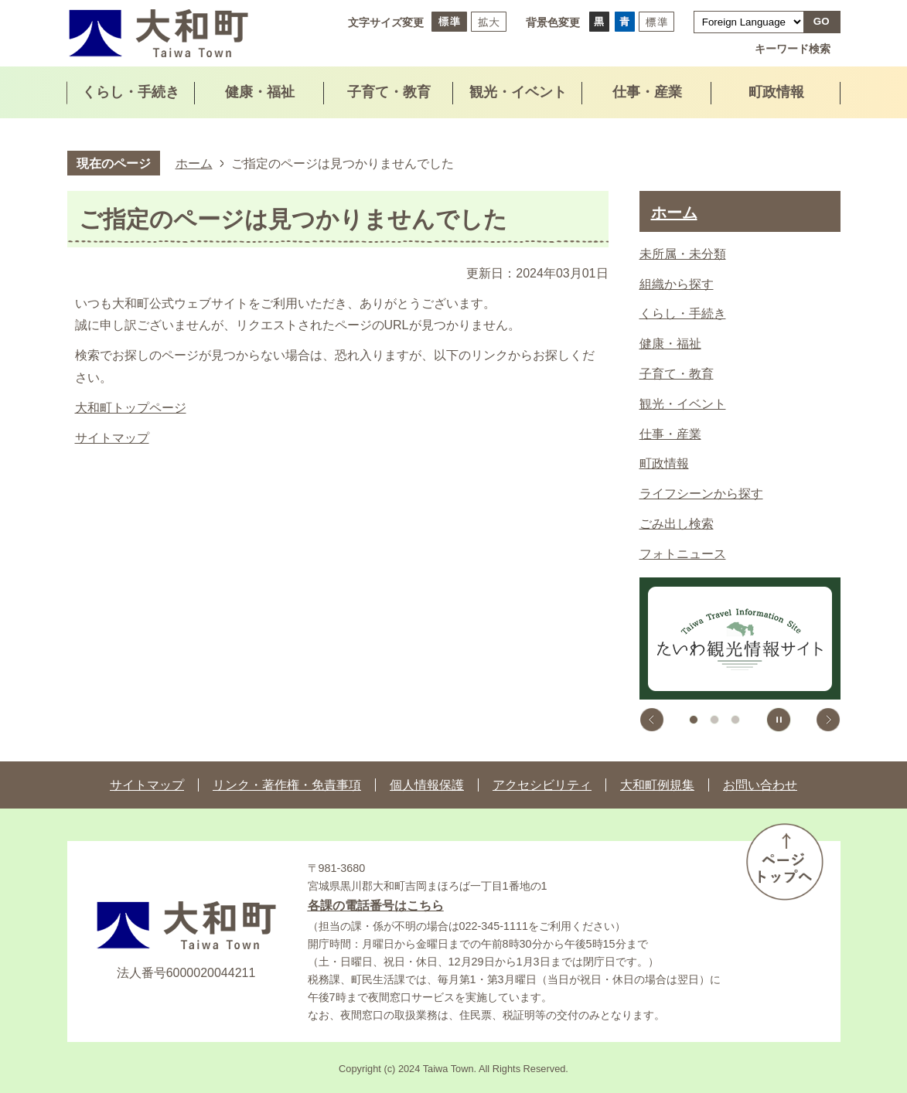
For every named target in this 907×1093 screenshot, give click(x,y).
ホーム (194, 163)
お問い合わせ (760, 785)
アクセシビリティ (542, 785)
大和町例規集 (657, 785)
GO (821, 21)
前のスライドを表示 (651, 719)
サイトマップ (112, 437)
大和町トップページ (130, 407)
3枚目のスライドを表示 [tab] (735, 719)
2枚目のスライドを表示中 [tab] (714, 719)
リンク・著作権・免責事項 (287, 785)
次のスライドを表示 (828, 719)
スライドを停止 (778, 719)
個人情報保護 (427, 785)
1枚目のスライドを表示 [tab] (693, 719)
